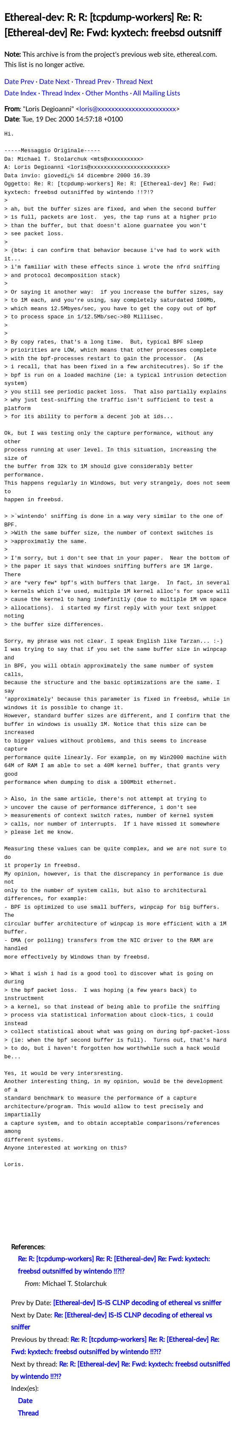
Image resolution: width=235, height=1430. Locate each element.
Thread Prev (93, 81)
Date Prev (19, 81)
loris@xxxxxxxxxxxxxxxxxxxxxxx (127, 109)
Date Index (20, 93)
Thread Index (61, 93)
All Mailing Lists (156, 93)
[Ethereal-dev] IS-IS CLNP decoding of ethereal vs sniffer (137, 1303)
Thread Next (134, 81)
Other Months (106, 93)
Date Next (54, 81)
